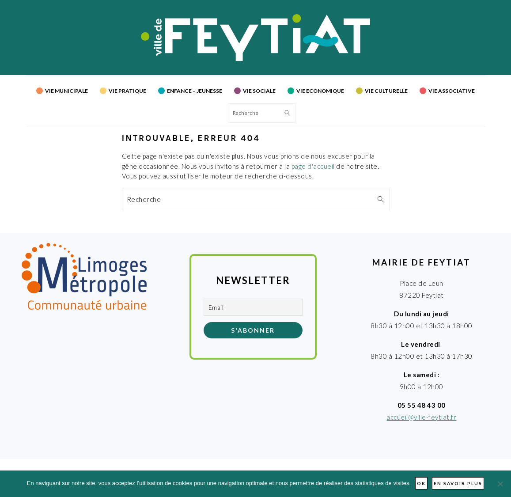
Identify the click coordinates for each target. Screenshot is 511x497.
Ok (421, 483)
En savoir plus (458, 483)
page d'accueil (313, 166)
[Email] (253, 307)
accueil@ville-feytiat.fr (421, 417)
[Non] (500, 483)
